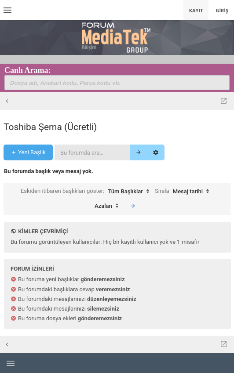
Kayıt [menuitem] (196, 10)
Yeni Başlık (28, 152)
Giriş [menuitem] (222, 10)
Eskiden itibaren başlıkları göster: (87, 192)
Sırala (184, 192)
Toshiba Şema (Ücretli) (50, 127)
